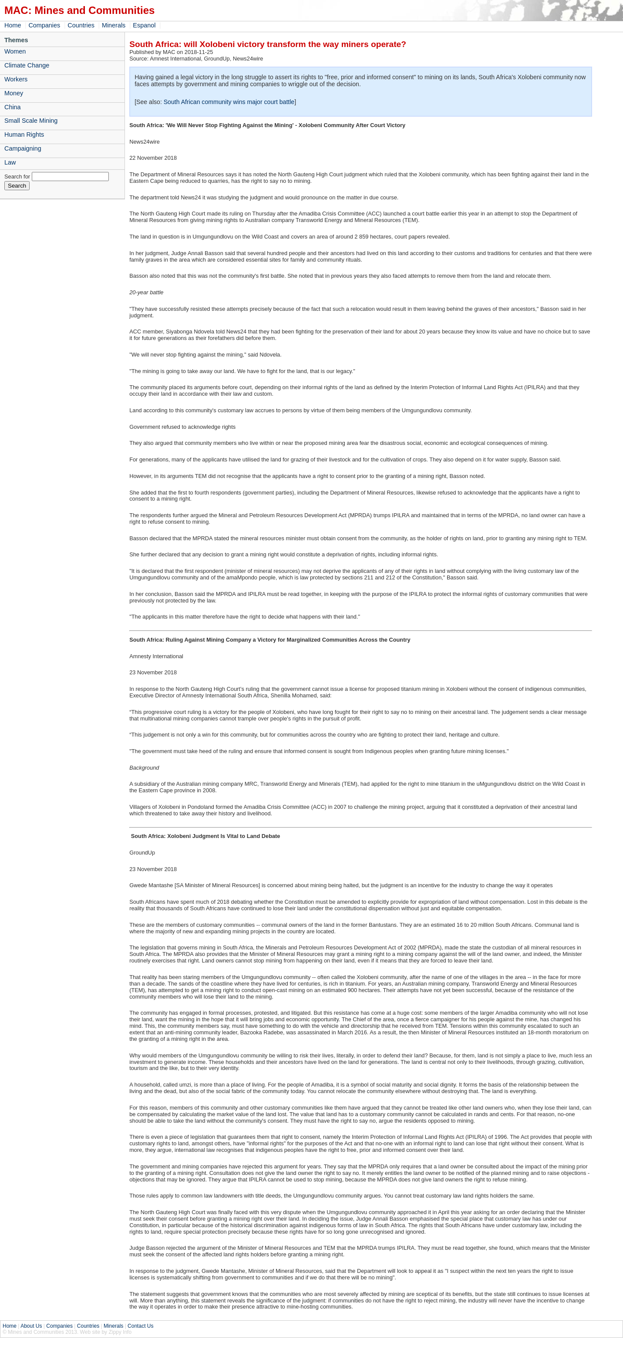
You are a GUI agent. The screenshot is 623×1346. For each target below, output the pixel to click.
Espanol (144, 25)
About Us (31, 1326)
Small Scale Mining (30, 120)
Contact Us (140, 1326)
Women (15, 51)
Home (12, 25)
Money (13, 93)
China (12, 107)
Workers (15, 79)
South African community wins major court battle (229, 101)
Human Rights (24, 134)
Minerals (113, 25)
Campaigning (22, 148)
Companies (44, 25)
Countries (80, 25)
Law (10, 162)
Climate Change (26, 65)
